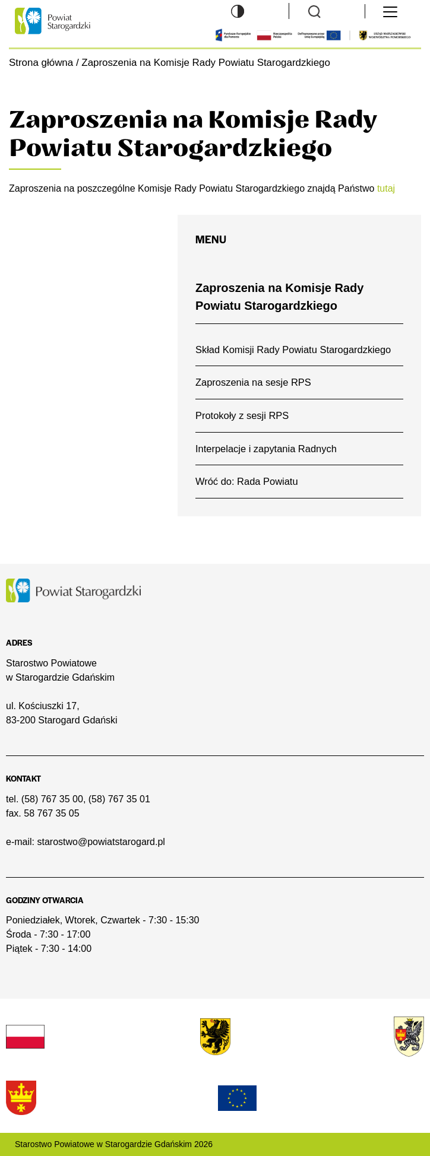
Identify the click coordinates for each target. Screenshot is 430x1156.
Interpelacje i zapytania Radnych (266, 448)
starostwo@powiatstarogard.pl (101, 842)
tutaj (386, 188)
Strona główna (41, 62)
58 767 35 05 (51, 813)
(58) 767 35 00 (52, 799)
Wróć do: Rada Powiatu (246, 481)
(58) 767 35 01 (119, 799)
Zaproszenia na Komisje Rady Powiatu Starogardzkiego (279, 296)
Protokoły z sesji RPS (242, 415)
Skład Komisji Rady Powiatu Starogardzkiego (293, 349)
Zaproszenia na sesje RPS (253, 382)
